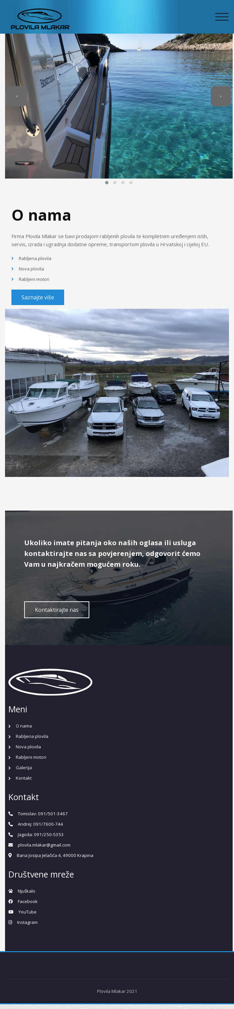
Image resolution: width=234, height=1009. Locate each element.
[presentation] (12, 104)
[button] (105, 191)
